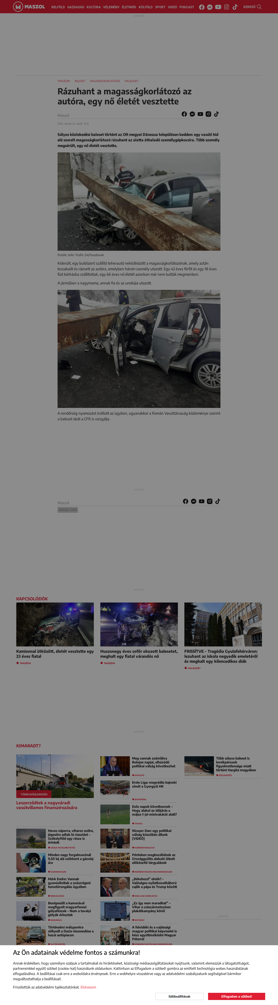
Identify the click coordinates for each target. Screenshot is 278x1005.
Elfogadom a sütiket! (236, 996)
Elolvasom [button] (88, 987)
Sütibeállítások (179, 996)
